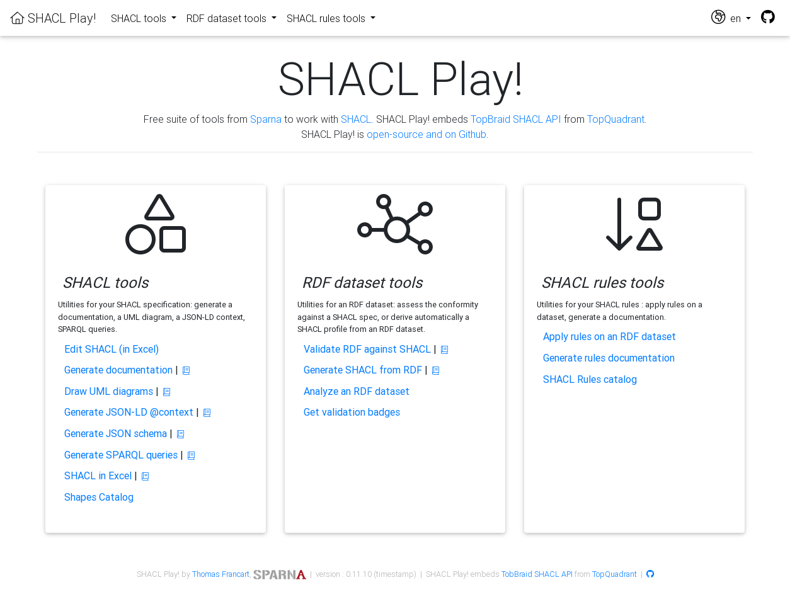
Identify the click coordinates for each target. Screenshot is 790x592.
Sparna (266, 119)
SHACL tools (140, 18)
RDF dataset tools (227, 18)
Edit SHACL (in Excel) (111, 349)
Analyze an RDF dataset (356, 391)
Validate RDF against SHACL (367, 349)
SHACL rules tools (327, 18)
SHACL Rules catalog (590, 379)
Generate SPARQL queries (121, 454)
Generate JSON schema (115, 433)
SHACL (356, 119)
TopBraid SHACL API (516, 119)
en (727, 17)
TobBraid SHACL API (537, 574)
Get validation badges (352, 412)
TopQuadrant (615, 119)
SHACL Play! (53, 18)
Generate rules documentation (609, 357)
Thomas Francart (220, 574)
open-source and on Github (426, 134)
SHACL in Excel (98, 475)
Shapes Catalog (99, 497)
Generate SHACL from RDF (363, 369)
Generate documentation (118, 369)
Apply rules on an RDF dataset (609, 336)
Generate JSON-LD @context (128, 412)
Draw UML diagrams (108, 391)
